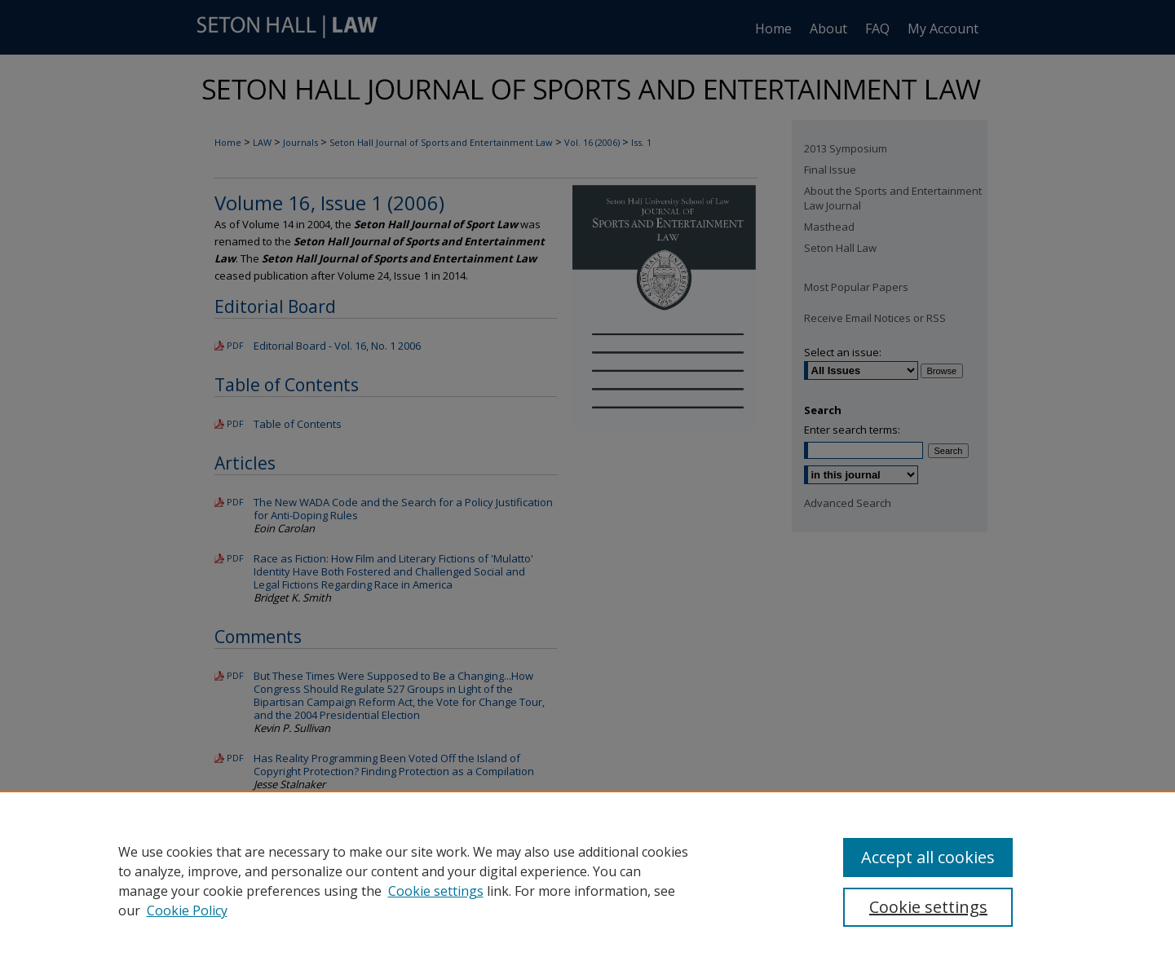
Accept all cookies (928, 857)
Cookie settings (436, 891)
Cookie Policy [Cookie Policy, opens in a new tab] (187, 910)
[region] (587, 880)
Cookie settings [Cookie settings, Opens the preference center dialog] (928, 907)
